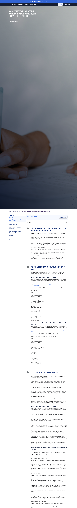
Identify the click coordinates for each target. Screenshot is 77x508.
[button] (14, 4)
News (35, 4)
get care (60, 4)
